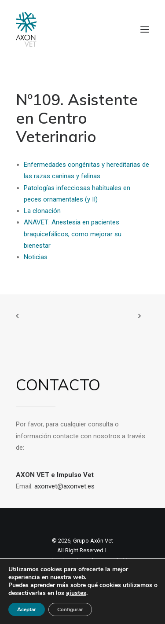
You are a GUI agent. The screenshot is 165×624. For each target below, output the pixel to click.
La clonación (42, 211)
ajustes (76, 593)
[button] (145, 29)
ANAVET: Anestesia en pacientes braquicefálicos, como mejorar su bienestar (72, 234)
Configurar (70, 609)
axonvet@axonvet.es (64, 486)
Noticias (36, 257)
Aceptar (26, 609)
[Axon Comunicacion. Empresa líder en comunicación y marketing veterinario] (26, 29)
